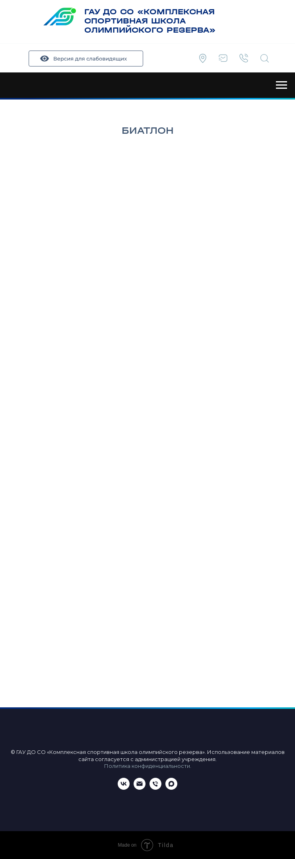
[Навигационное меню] (281, 85)
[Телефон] (155, 787)
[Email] (140, 787)
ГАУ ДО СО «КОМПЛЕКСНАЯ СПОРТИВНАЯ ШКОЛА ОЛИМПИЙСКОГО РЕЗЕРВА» (149, 21)
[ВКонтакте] (124, 787)
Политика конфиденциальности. (147, 766)
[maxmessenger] (171, 787)
